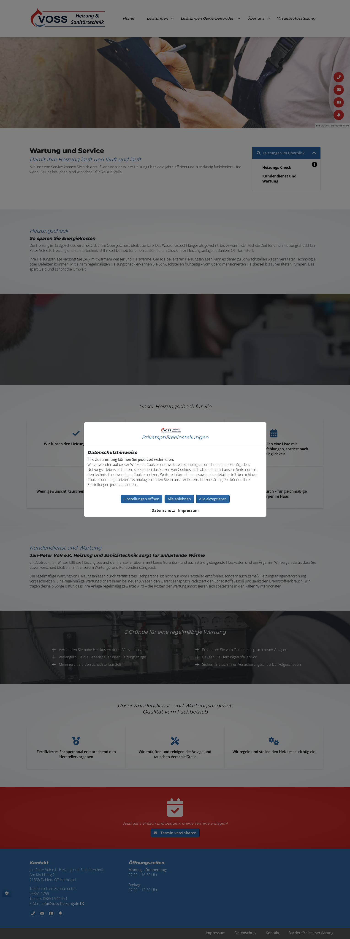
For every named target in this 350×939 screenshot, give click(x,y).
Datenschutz (163, 510)
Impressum (188, 510)
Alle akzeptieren (213, 499)
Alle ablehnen (179, 499)
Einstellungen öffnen (141, 499)
